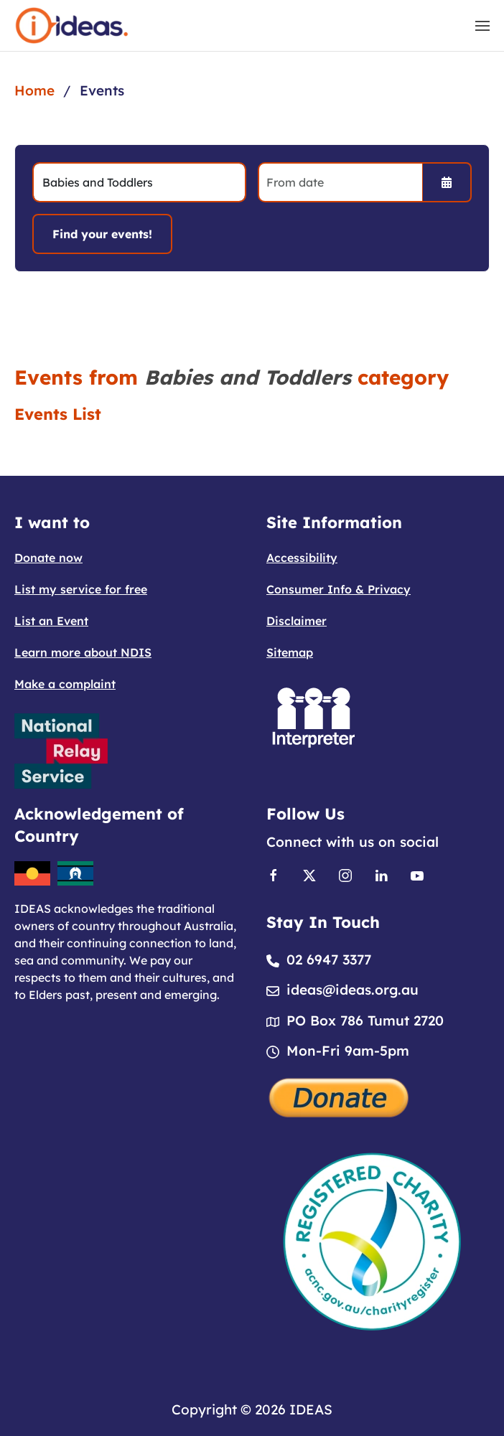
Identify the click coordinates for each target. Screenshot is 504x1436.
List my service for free (80, 589)
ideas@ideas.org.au (352, 990)
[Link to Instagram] (345, 875)
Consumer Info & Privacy (338, 589)
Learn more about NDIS (82, 652)
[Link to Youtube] (417, 875)
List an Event (51, 621)
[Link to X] (309, 875)
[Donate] (339, 1096)
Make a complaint (65, 684)
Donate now (48, 557)
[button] (482, 25)
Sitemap (289, 652)
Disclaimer (296, 621)
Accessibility (301, 557)
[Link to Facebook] (273, 875)
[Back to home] (71, 25)
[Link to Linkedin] (381, 875)
